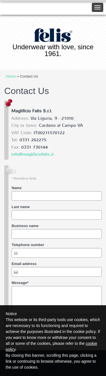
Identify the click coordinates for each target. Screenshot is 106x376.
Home (11, 76)
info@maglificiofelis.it (32, 154)
